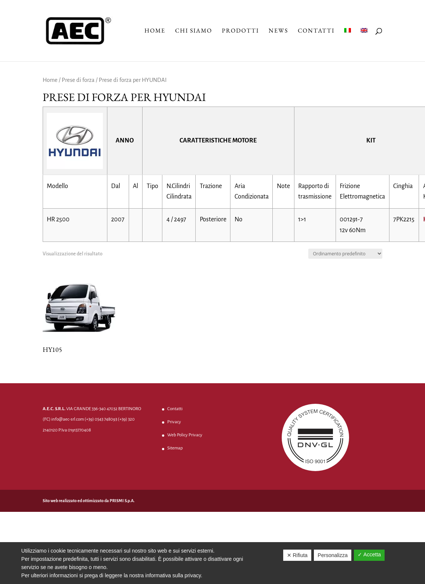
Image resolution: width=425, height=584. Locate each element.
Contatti (316, 31)
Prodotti (240, 31)
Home (154, 31)
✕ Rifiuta (297, 555)
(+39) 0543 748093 (101, 419)
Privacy (174, 421)
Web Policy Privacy (184, 435)
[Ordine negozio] (345, 254)
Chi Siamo (193, 31)
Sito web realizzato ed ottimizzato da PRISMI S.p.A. (89, 500)
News (278, 31)
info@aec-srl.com (67, 419)
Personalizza (333, 555)
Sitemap (175, 448)
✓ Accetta (369, 554)
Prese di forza (78, 80)
